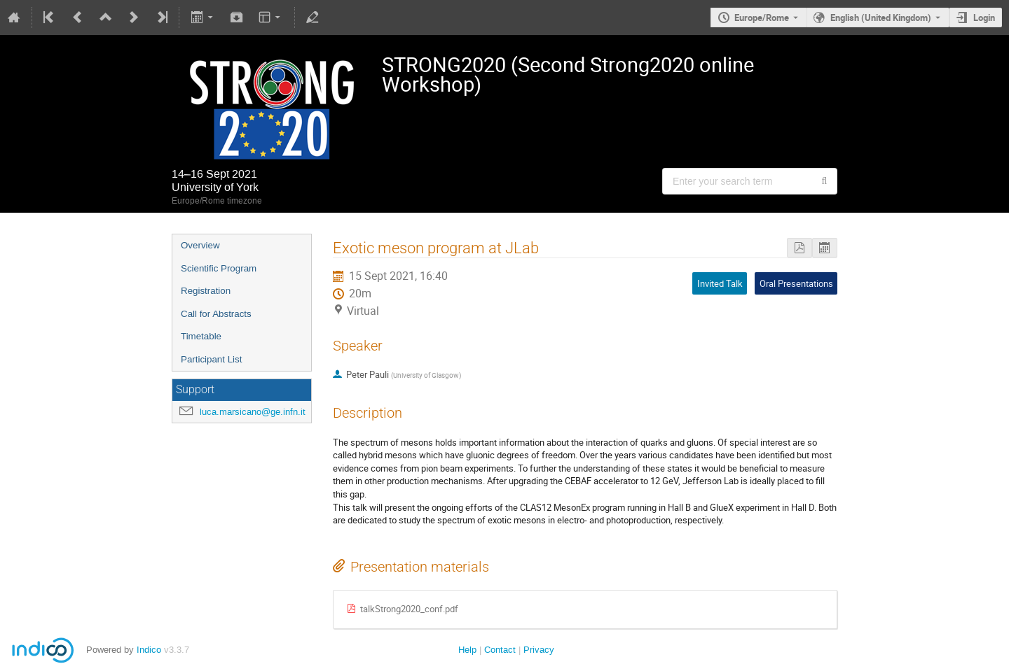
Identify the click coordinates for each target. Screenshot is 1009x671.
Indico (149, 650)
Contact (500, 650)
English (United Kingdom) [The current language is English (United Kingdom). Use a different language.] (880, 17)
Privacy (538, 650)
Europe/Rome (761, 17)
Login (984, 17)
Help (467, 650)
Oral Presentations (796, 283)
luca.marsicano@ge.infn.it (253, 412)
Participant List (211, 359)
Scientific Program (218, 268)
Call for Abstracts (216, 314)
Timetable (201, 336)
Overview (200, 245)
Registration (206, 290)
